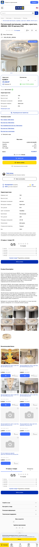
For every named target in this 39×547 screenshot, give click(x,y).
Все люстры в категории (7, 131)
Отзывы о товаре (11, 469)
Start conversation (19, 179)
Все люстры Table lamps (7, 122)
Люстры (25, 18)
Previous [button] (2, 55)
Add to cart (19, 158)
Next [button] (36, 55)
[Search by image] (33, 13)
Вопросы (30, 469)
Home (2, 18)
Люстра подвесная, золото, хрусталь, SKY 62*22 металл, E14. (29, 395)
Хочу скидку (33, 41)
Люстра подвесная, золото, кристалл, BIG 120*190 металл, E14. (10, 366)
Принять (19, 539)
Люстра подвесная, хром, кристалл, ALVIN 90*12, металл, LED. (28, 424)
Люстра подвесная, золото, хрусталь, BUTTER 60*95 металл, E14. (29, 366)
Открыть (34, 2)
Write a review (19, 261)
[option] (19, 56)
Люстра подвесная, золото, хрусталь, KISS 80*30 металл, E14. (10, 424)
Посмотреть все (5, 108)
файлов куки (31, 536)
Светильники (17, 18)
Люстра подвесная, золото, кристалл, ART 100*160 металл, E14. (10, 395)
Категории (9, 18)
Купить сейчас (19, 162)
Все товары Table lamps (7, 119)
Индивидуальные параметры (19, 112)
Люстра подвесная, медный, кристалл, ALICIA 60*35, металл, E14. (9, 454)
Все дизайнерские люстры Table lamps (11, 125)
